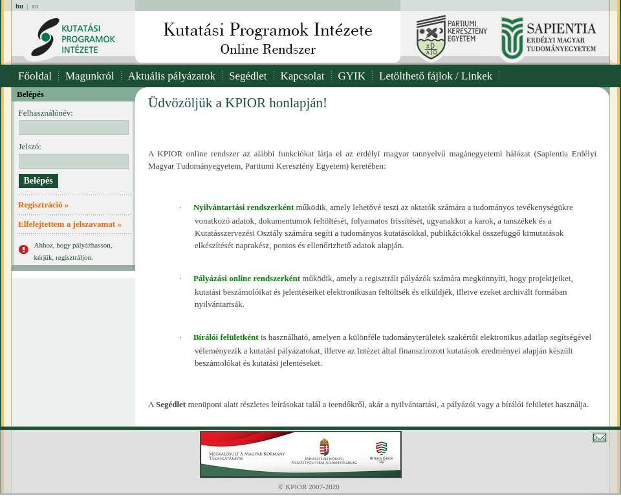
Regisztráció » (43, 204)
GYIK (352, 76)
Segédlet (248, 76)
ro (35, 6)
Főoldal (35, 76)
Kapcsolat (303, 76)
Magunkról (89, 76)
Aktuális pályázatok (172, 76)
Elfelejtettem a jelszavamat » (70, 224)
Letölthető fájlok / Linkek (435, 76)
